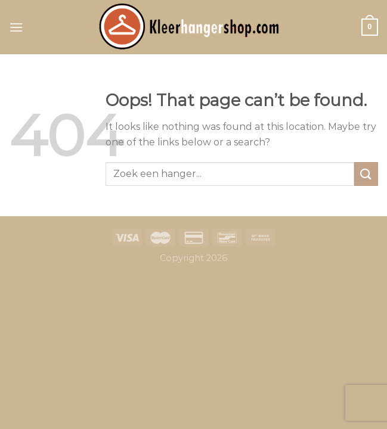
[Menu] (16, 27)
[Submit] (366, 173)
